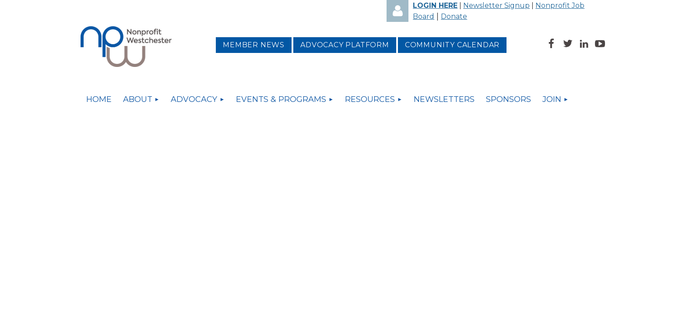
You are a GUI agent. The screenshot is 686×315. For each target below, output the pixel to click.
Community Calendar (452, 45)
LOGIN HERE (435, 5)
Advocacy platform (344, 45)
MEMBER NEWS (254, 45)
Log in (397, 11)
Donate (454, 16)
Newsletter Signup (496, 5)
